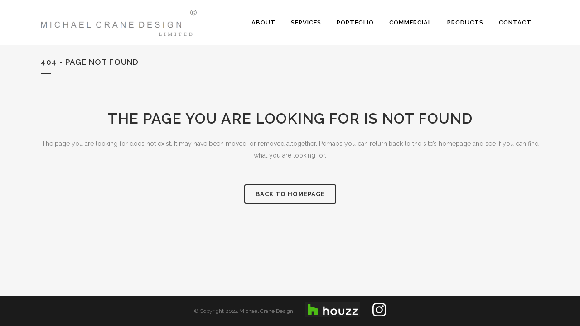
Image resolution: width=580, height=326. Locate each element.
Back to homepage (290, 194)
